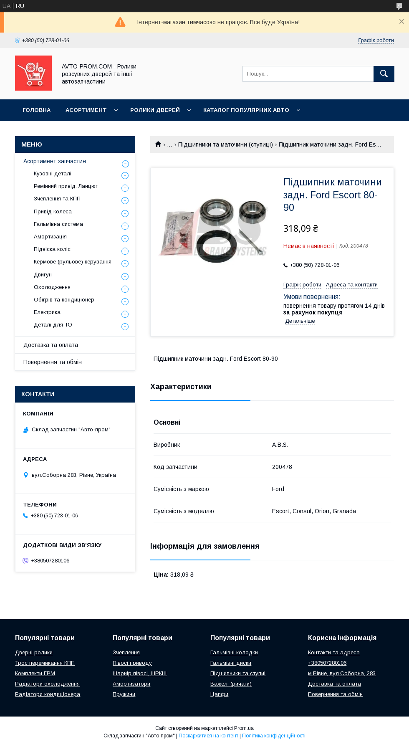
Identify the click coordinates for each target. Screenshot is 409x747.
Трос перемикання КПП (45, 663)
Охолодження (52, 287)
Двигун (43, 274)
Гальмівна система (58, 224)
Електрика (47, 312)
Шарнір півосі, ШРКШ (140, 673)
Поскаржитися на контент (208, 736)
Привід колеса (53, 211)
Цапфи (219, 694)
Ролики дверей (155, 110)
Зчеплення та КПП (57, 198)
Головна (36, 110)
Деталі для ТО (53, 325)
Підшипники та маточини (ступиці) (225, 144)
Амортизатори (131, 684)
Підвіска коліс (52, 249)
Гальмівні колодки (234, 652)
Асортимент (86, 110)
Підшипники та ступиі (237, 673)
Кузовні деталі (52, 173)
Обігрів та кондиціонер (64, 299)
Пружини (124, 694)
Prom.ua (244, 728)
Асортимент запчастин (54, 161)
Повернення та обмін (52, 362)
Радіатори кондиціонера (47, 694)
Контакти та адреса (334, 652)
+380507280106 (327, 663)
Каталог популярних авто (246, 110)
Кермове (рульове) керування (72, 261)
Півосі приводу (132, 663)
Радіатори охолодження (47, 684)
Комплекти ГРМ (35, 673)
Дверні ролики (34, 652)
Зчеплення (126, 652)
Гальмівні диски (230, 663)
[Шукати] (384, 74)
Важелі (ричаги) (231, 684)
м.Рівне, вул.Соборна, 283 (342, 673)
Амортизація (50, 236)
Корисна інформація (56, 132)
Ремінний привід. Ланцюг (66, 186)
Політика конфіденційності (273, 736)
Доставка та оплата (50, 345)
